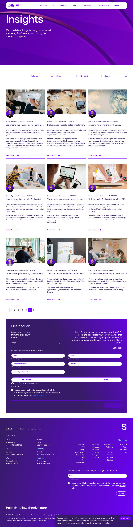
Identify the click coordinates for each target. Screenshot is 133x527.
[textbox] (38, 356)
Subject (58, 76)
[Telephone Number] (38, 364)
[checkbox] (12, 390)
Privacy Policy (39, 395)
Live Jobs (95, 447)
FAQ (125, 452)
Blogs (82, 450)
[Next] (37, 310)
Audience (34, 76)
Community (87, 5)
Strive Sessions (109, 453)
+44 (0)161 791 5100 (14, 445)
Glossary (95, 444)
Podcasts (109, 447)
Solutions (43, 5)
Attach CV (15, 387)
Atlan (97, 452)
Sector (107, 76)
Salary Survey (80, 452)
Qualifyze (95, 455)
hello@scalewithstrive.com (26, 508)
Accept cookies (125, 518)
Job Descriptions (80, 461)
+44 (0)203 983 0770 (14, 454)
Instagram (32, 429)
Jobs (74, 5)
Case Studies (103, 5)
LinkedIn (9, 429)
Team (125, 447)
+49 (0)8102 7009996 (45, 454)
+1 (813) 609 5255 (13, 463)
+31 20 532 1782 (43, 463)
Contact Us (123, 444)
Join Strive (123, 450)
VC (53, 5)
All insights (84, 76)
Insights (63, 5)
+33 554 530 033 (44, 445)
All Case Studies (110, 458)
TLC (111, 450)
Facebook (20, 429)
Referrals (95, 450)
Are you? (14, 343)
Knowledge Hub (80, 456)
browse (35, 383)
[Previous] (8, 310)
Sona (97, 457)
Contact (117, 5)
